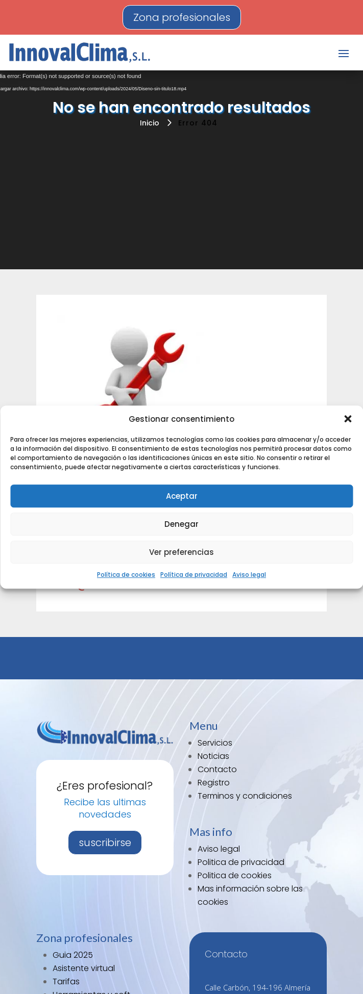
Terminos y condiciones (245, 796)
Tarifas (66, 981)
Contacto (217, 769)
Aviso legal (249, 575)
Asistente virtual (84, 968)
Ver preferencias (181, 552)
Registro (214, 782)
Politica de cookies (235, 875)
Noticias (213, 756)
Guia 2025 (73, 955)
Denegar (181, 524)
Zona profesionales (181, 17)
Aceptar (182, 496)
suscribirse (105, 842)
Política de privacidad (193, 575)
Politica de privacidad (241, 862)
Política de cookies (126, 575)
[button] (348, 419)
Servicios (215, 743)
